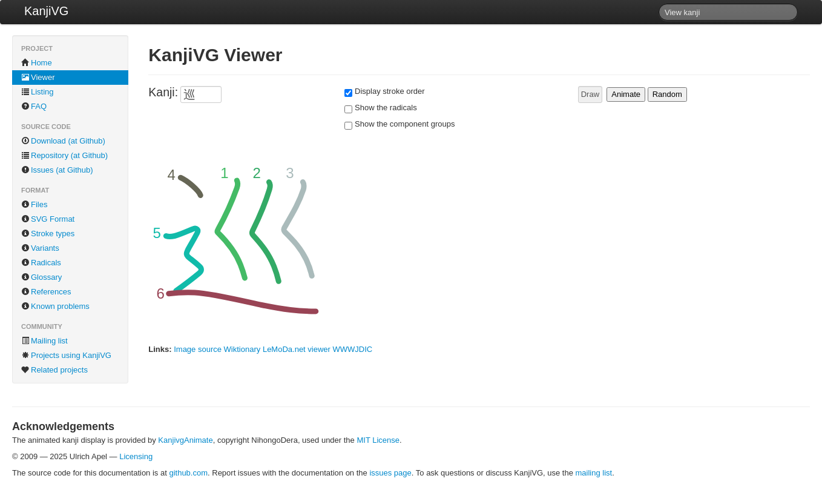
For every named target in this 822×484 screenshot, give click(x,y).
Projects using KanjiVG (66, 355)
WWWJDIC (353, 349)
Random (667, 94)
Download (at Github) (63, 140)
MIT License (378, 440)
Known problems (55, 306)
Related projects (54, 369)
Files (34, 204)
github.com (188, 472)
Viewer (38, 77)
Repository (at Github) (64, 155)
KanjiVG (46, 11)
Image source (198, 349)
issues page (390, 472)
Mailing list (44, 340)
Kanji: (163, 92)
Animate (625, 94)
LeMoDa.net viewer (296, 349)
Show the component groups (405, 123)
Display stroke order (390, 91)
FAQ (34, 106)
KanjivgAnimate (185, 440)
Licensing (136, 456)
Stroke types (47, 233)
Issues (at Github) (57, 169)
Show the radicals (386, 107)
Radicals (41, 262)
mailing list (594, 472)
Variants (40, 248)
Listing (37, 91)
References (46, 291)
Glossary (41, 277)
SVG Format (47, 219)
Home (36, 62)
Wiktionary (242, 349)
